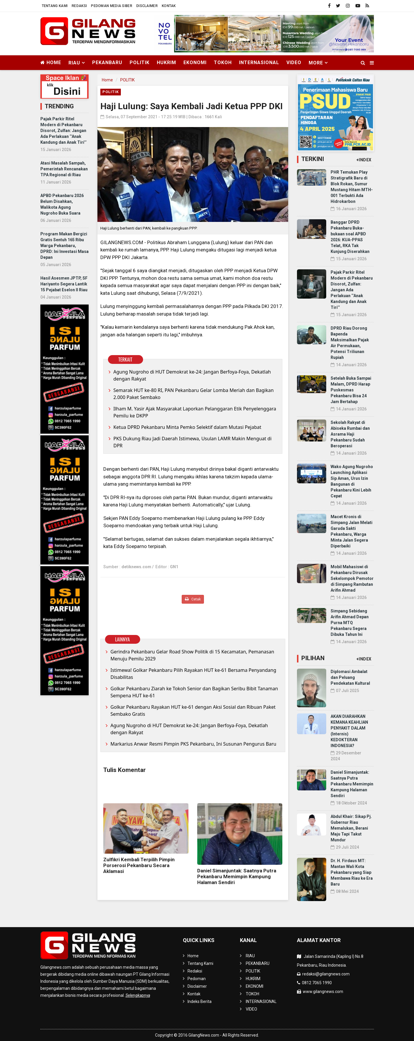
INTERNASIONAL (259, 62)
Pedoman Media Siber (111, 6)
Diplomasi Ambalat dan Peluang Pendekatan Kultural (350, 677)
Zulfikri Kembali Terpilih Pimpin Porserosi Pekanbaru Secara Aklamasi (139, 865)
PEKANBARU (107, 62)
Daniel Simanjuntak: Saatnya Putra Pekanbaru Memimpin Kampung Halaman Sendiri (236, 876)
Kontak (169, 6)
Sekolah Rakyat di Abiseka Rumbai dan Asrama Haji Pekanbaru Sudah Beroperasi (350, 434)
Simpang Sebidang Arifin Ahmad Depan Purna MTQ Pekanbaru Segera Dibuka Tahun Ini (350, 623)
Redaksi (79, 6)
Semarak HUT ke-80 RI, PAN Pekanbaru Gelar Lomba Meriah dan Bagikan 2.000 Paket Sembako (194, 393)
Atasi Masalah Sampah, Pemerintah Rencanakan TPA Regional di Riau (64, 169)
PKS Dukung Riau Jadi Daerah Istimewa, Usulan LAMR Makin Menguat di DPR (193, 442)
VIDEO (293, 62)
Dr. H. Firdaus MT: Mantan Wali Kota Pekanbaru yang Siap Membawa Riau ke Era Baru (352, 872)
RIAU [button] (74, 63)
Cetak (193, 599)
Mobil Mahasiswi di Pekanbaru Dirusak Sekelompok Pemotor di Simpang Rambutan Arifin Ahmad (352, 578)
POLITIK (140, 62)
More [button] (316, 63)
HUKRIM (166, 62)
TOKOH (223, 62)
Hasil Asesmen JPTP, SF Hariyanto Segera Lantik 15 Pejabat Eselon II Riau (63, 284)
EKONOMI (195, 62)
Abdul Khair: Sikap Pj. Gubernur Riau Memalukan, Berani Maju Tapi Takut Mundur (351, 828)
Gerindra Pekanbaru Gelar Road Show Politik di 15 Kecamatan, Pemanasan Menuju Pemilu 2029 (192, 655)
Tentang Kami (55, 6)
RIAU (250, 955)
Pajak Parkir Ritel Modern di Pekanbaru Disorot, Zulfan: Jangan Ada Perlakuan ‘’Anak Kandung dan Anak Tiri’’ (63, 131)
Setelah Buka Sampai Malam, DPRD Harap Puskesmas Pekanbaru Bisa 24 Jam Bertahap (351, 390)
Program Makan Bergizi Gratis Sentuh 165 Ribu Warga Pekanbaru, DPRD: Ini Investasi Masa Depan (64, 246)
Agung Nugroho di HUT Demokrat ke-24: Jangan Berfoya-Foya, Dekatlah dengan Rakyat (192, 375)
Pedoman (197, 978)
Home (50, 62)
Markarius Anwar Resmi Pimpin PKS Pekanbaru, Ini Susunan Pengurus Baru (193, 744)
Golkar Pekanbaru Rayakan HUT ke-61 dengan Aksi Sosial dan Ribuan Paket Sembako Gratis (193, 710)
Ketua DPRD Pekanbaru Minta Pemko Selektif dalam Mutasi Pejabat (188, 427)
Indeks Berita (200, 1001)
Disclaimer (147, 6)
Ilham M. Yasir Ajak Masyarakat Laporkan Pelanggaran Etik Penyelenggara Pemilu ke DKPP (195, 412)
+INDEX (364, 159)
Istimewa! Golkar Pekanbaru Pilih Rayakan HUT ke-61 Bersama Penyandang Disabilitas (193, 673)
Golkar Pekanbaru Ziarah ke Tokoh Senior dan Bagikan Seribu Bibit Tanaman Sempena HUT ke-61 (194, 692)
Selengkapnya (138, 995)
